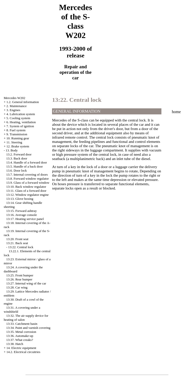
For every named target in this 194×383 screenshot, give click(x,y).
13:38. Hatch (14, 344)
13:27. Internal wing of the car (26, 283)
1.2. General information (22, 102)
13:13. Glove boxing (19, 199)
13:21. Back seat (17, 243)
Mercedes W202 (14, 98)
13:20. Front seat (17, 239)
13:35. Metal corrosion (21, 332)
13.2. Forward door (19, 154)
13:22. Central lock (20, 247)
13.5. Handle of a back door (24, 166)
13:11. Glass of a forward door (26, 191)
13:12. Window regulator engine (27, 195)
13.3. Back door (16, 158)
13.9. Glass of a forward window (28, 182)
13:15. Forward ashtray (21, 211)
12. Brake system (17, 146)
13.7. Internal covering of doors (27, 174)
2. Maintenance (16, 106)
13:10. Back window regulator (26, 186)
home (176, 112)
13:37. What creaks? (19, 340)
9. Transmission (16, 134)
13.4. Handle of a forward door (26, 162)
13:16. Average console (21, 215)
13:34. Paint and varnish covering (28, 328)
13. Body (12, 150)
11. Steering (14, 142)
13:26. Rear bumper (19, 279)
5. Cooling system (18, 118)
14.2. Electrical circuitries (23, 352)
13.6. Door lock (16, 170)
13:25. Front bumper (19, 275)
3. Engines (13, 110)
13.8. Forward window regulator (27, 178)
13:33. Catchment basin (21, 324)
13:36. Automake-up (19, 336)
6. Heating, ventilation (21, 122)
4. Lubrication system (20, 114)
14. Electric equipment (21, 348)
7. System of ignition (20, 126)
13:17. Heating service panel (25, 219)
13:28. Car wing (17, 287)
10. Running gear (17, 138)
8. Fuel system (15, 130)
